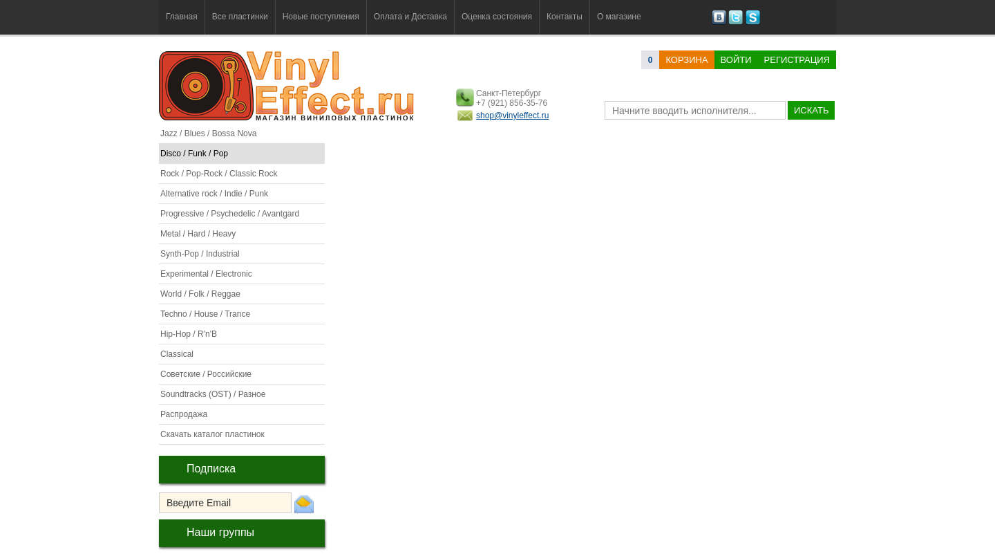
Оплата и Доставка (410, 16)
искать (811, 110)
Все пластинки (240, 16)
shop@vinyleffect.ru (512, 115)
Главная (182, 16)
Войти (736, 60)
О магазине (619, 16)
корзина (686, 60)
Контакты (564, 16)
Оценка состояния (497, 16)
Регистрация (797, 60)
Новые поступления (321, 16)
